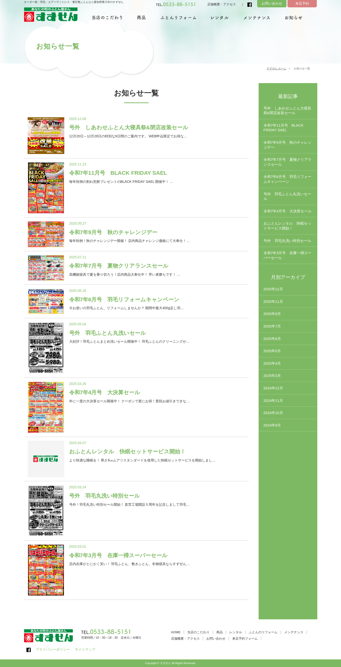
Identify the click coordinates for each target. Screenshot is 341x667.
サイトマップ (85, 649)
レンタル (235, 632)
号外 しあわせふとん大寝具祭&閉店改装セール (287, 110)
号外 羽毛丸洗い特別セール (287, 241)
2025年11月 (273, 301)
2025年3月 (272, 375)
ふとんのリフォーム (263, 632)
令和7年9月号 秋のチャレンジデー (288, 144)
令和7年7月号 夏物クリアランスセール (288, 161)
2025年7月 (272, 326)
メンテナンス (293, 632)
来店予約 (302, 3)
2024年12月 (273, 388)
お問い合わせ (272, 3)
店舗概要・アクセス (221, 4)
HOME (176, 632)
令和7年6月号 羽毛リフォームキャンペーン (288, 179)
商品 (219, 632)
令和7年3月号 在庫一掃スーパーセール (288, 255)
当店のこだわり (198, 632)
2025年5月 (272, 351)
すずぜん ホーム (276, 68)
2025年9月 (272, 314)
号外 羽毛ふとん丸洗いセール (287, 196)
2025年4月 (272, 363)
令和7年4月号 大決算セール (288, 211)
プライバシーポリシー (53, 649)
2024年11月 (273, 400)
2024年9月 (272, 425)
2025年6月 (272, 339)
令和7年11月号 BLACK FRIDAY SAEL (284, 127)
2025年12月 (273, 289)
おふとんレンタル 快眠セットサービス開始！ (287, 225)
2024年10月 (273, 413)
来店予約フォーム (245, 638)
